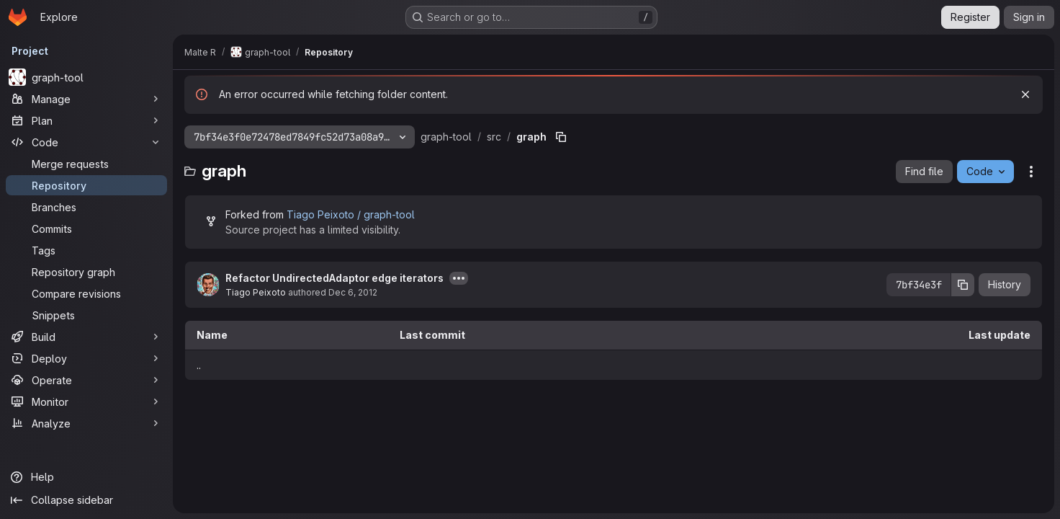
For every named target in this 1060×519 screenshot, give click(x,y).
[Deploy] (86, 358)
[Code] (86, 142)
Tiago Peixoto (255, 292)
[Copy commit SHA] (962, 284)
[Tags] (86, 250)
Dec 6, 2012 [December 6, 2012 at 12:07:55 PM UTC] (352, 292)
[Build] (86, 337)
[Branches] (86, 207)
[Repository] (86, 185)
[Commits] (86, 228)
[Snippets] (86, 315)
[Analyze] (86, 423)
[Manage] (86, 99)
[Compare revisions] (86, 293)
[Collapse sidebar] (86, 500)
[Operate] (86, 380)
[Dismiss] (1025, 94)
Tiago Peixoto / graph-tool (351, 214)
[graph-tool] (86, 77)
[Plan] (86, 120)
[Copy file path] (560, 136)
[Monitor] (86, 401)
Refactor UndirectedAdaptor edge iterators (334, 278)
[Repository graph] (86, 272)
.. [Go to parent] (199, 365)
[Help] (86, 477)
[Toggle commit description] (458, 278)
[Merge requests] (86, 164)
